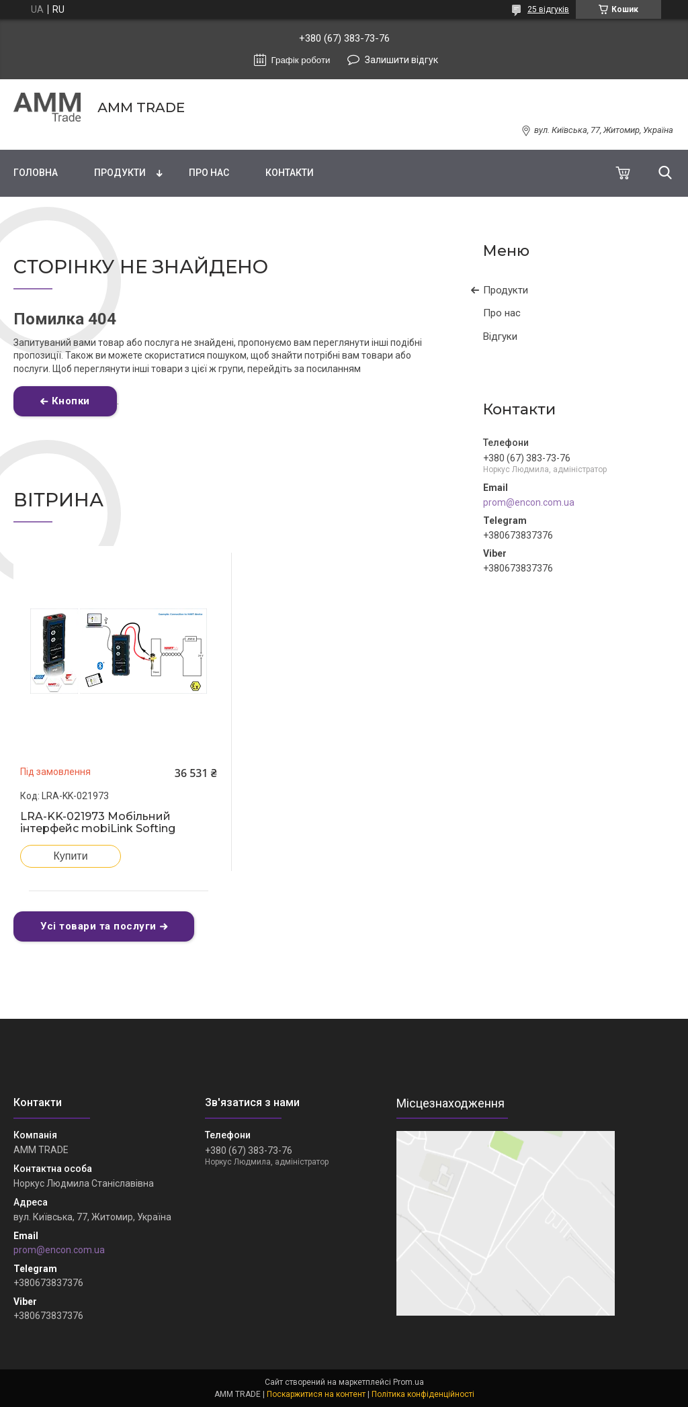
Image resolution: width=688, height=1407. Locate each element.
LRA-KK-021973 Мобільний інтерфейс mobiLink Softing (97, 823)
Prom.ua (408, 1382)
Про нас (209, 172)
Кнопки (71, 401)
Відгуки (500, 336)
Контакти (289, 172)
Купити (70, 856)
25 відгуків (548, 9)
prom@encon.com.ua (528, 502)
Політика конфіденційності (423, 1394)
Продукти (120, 172)
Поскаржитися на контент (316, 1394)
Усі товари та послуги (98, 926)
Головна (35, 172)
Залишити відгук (401, 59)
